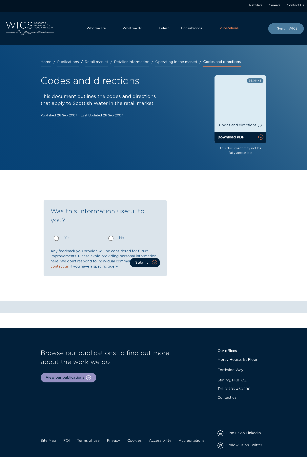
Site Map (48, 441)
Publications (228, 28)
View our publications (65, 377)
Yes (67, 238)
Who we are (96, 28)
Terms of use (88, 441)
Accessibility (160, 441)
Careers (274, 5)
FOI (66, 441)
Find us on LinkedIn (243, 433)
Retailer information (131, 62)
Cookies (134, 441)
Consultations (191, 28)
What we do (132, 28)
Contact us (226, 397)
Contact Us (295, 5)
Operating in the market (176, 62)
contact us (60, 266)
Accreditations (191, 441)
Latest (164, 28)
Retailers (255, 5)
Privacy (113, 441)
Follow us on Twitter (244, 445)
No (121, 238)
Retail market (96, 62)
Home (46, 62)
